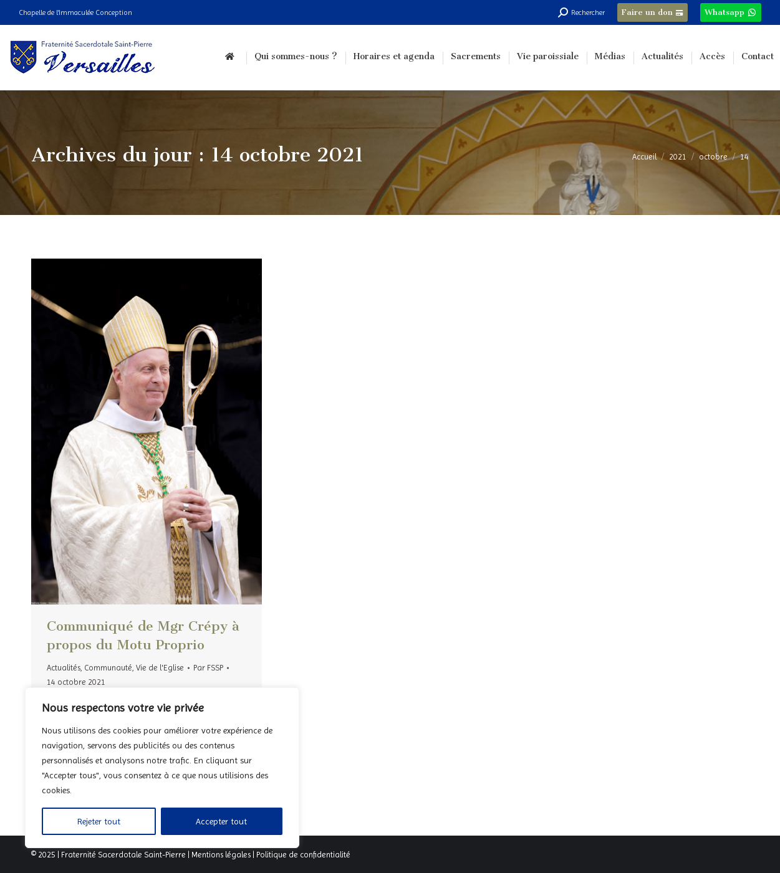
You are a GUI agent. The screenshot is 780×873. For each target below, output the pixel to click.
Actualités (63, 667)
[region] (162, 767)
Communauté (108, 667)
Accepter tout (221, 821)
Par (208, 667)
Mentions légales (221, 854)
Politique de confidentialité (303, 854)
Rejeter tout (98, 821)
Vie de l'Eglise (160, 667)
